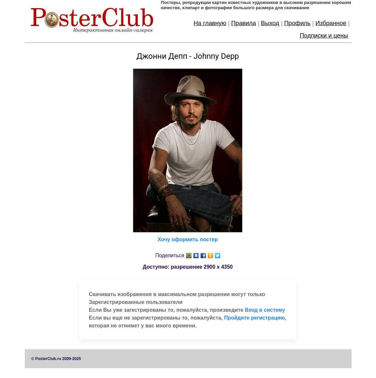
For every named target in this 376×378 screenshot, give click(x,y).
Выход (270, 23)
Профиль (297, 23)
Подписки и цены (324, 35)
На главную (209, 23)
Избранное (331, 23)
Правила (243, 23)
